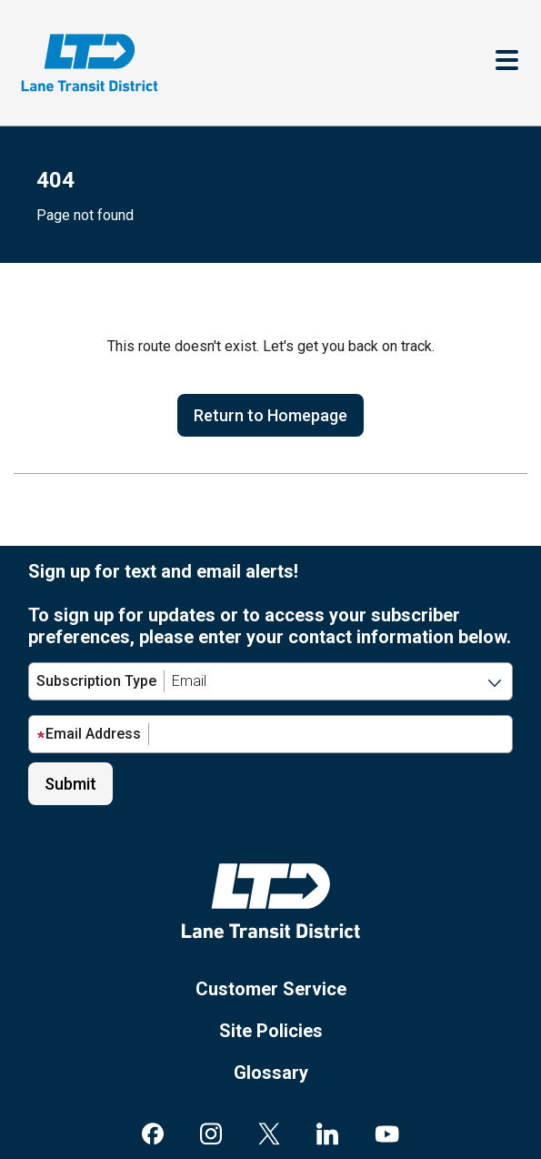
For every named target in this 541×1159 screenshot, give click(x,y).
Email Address (88, 733)
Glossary (271, 1072)
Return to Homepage (270, 415)
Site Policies (271, 1031)
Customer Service (270, 989)
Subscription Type (96, 681)
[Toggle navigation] (507, 62)
